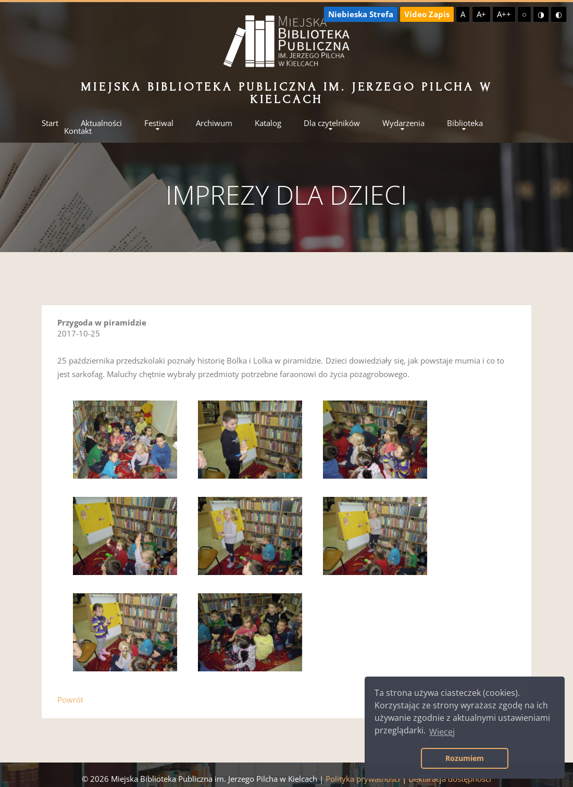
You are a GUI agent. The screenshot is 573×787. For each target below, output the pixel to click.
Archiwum (214, 123)
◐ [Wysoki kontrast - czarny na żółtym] (558, 14)
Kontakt (78, 131)
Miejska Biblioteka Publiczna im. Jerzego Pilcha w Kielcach (286, 93)
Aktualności (101, 123)
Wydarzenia (403, 123)
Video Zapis (427, 14)
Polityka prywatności (363, 778)
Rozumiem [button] (464, 758)
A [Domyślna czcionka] (462, 14)
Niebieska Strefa (360, 14)
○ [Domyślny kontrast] (524, 14)
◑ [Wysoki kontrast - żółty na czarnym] (541, 14)
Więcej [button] (442, 732)
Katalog (268, 123)
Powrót (70, 699)
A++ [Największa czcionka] (504, 14)
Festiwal (158, 123)
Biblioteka (465, 123)
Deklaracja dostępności (449, 778)
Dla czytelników (332, 123)
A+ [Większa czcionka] (481, 14)
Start (50, 123)
